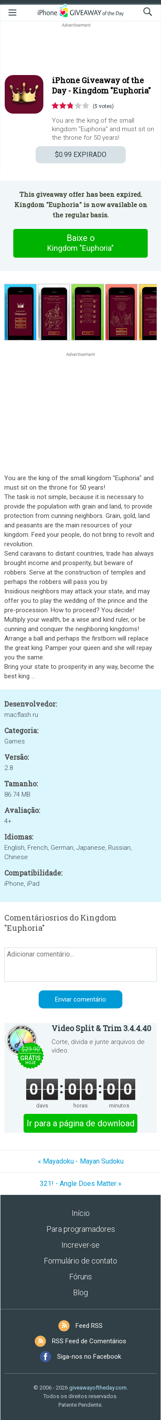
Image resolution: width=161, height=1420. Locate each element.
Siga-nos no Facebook (89, 1356)
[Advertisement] (80, 49)
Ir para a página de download (80, 1123)
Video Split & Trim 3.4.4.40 (101, 1028)
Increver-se (80, 1244)
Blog (80, 1292)
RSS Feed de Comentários (89, 1341)
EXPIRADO (80, 154)
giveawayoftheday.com (98, 1387)
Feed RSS (89, 1326)
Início (81, 1213)
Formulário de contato (80, 1260)
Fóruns (80, 1276)
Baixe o (80, 243)
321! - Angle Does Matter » (81, 1183)
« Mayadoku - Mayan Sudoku (81, 1161)
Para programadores (80, 1228)
